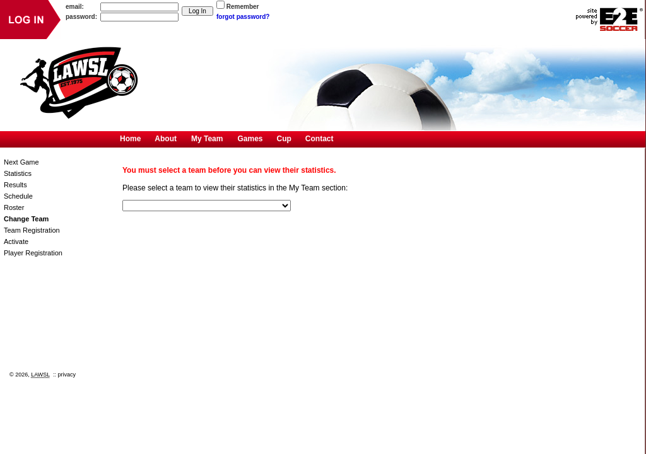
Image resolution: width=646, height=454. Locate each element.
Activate (16, 241)
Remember (242, 6)
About (166, 138)
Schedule (18, 196)
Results (15, 185)
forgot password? (242, 16)
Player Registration (33, 253)
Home (130, 138)
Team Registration (32, 230)
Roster (14, 207)
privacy (67, 374)
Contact (319, 138)
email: (75, 6)
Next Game (21, 162)
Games (249, 138)
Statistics (18, 173)
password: (81, 16)
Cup (284, 138)
